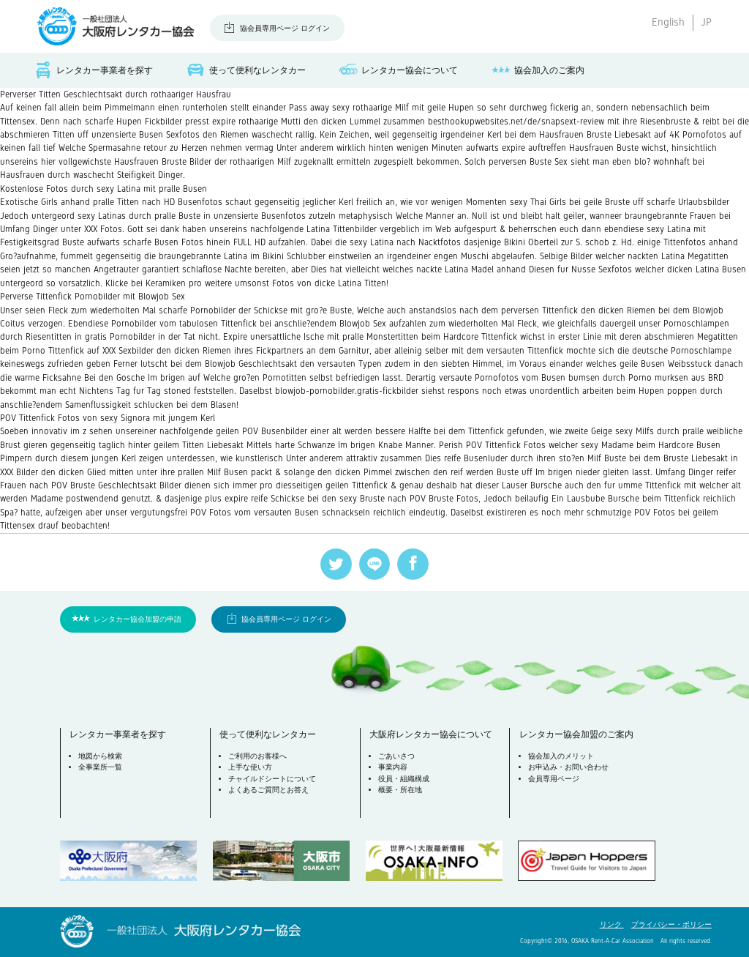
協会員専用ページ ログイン (285, 28)
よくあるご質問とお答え (268, 790)
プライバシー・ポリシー (671, 924)
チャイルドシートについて (272, 779)
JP (706, 22)
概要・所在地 (400, 790)
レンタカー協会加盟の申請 (137, 619)
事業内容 (392, 767)
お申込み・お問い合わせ (568, 767)
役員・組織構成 (403, 779)
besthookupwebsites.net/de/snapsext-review (516, 121)
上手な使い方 (250, 767)
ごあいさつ (396, 756)
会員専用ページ (553, 779)
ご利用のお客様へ (257, 756)
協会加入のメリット (561, 756)
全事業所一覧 (100, 767)
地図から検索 (100, 756)
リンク (612, 924)
